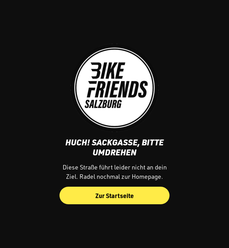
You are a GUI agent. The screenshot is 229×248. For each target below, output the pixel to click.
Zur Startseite (114, 195)
